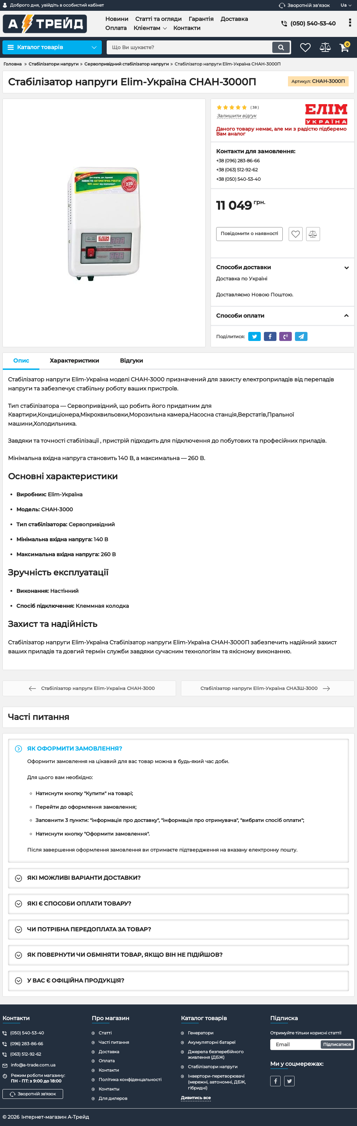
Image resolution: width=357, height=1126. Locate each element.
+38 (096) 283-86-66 (240, 161)
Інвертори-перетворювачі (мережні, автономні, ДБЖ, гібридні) (217, 1081)
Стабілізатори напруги (212, 1066)
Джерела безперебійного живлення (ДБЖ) (216, 1054)
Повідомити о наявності (251, 235)
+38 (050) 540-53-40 (240, 180)
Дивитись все (196, 1097)
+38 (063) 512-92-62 (239, 171)
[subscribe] (312, 1044)
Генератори (200, 1032)
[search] (191, 47)
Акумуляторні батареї (211, 1042)
